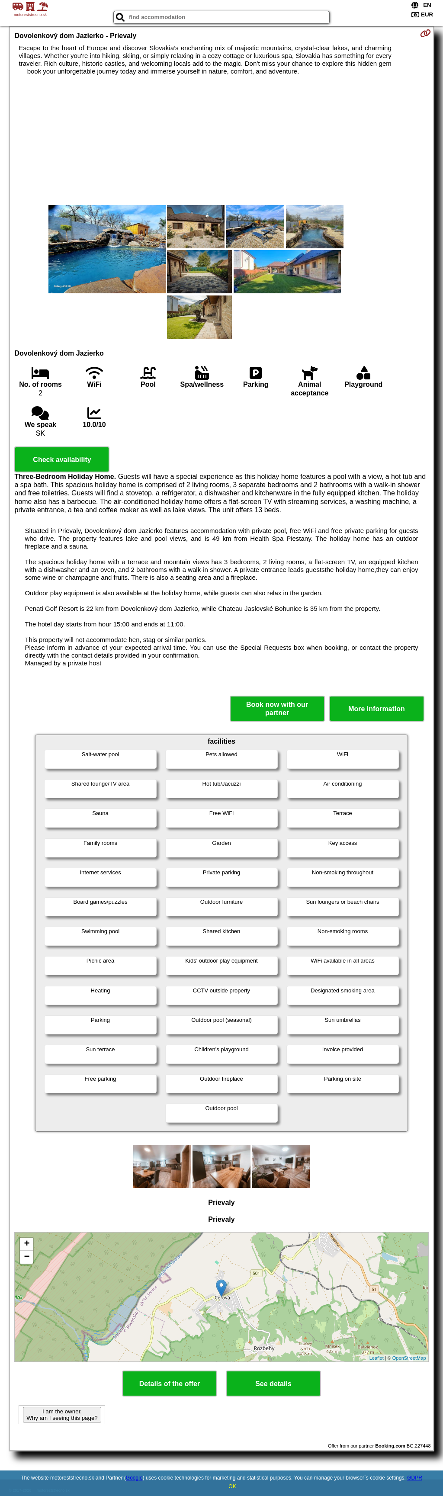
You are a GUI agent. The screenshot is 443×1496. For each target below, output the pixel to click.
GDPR (414, 1478)
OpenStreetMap (409, 1358)
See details (273, 1383)
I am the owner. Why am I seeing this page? (61, 1414)
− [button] (26, 1257)
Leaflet (376, 1358)
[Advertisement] (222, 140)
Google (134, 1478)
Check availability (62, 459)
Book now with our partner (277, 708)
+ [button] (26, 1244)
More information (376, 709)
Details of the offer (169, 1383)
